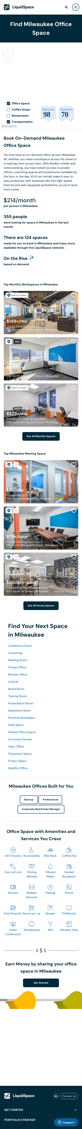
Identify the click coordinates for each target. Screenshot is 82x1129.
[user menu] (75, 7)
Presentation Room (20, 703)
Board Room (16, 689)
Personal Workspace (21, 718)
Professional (50, 799)
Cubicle (13, 682)
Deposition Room (19, 710)
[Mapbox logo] (9, 126)
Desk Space (16, 725)
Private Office (17, 667)
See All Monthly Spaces (41, 436)
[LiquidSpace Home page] (19, 7)
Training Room (17, 696)
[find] (66, 7)
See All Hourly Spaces (41, 605)
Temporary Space (19, 754)
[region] (41, 69)
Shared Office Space (21, 732)
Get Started (41, 983)
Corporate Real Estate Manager (41, 809)
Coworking (15, 653)
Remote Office (17, 674)
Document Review (20, 739)
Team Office (16, 746)
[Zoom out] (8, 57)
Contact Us (69, 1096)
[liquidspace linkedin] (56, 1096)
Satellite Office (18, 768)
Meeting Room (17, 660)
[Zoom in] (8, 50)
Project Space (17, 761)
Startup (28, 799)
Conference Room (20, 646)
